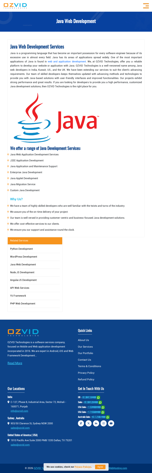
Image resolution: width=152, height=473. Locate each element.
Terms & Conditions (89, 366)
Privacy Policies (83, 466)
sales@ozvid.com (20, 427)
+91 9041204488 (91, 402)
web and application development (67, 61)
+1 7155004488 (94, 412)
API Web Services (19, 287)
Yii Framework (18, 295)
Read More (15, 363)
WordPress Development (23, 256)
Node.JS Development (22, 272)
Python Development (21, 248)
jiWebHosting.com (117, 468)
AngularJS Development (23, 280)
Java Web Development (23, 264)
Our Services (85, 346)
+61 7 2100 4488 (98, 417)
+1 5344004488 (94, 407)
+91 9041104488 (89, 397)
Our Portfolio (85, 353)
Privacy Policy (86, 372)
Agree (100, 467)
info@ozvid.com (19, 411)
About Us (83, 340)
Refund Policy (86, 379)
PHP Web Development (22, 303)
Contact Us (84, 359)
